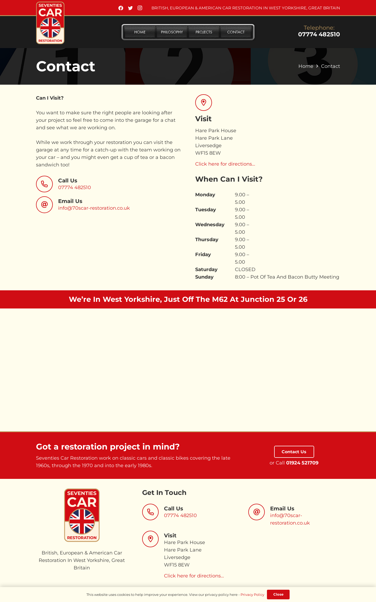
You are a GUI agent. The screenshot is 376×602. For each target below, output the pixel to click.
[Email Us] (47, 204)
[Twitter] (130, 8)
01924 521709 (302, 463)
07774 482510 (319, 34)
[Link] (50, 23)
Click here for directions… (225, 164)
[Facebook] (121, 8)
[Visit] (153, 539)
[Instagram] (140, 8)
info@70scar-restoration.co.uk (94, 208)
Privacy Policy (252, 594)
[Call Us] (47, 184)
